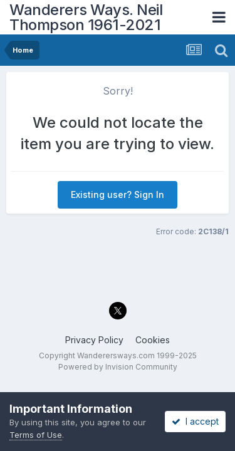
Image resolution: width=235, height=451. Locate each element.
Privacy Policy (94, 339)
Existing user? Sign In (117, 194)
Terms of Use (35, 435)
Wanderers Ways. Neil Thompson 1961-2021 (85, 17)
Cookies (152, 339)
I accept (195, 421)
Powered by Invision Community (117, 366)
